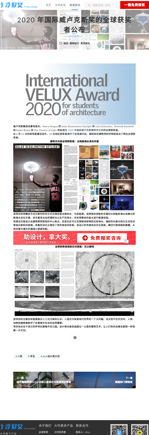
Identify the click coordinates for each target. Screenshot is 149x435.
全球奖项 (60, 5)
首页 (48, 5)
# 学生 (31, 356)
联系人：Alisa (83, 432)
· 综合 (66, 43)
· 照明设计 (74, 43)
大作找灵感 (60, 432)
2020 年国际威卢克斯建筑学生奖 (85, 130)
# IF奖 (19, 356)
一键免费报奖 (134, 5)
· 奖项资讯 (84, 43)
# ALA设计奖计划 (50, 356)
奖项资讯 (75, 5)
